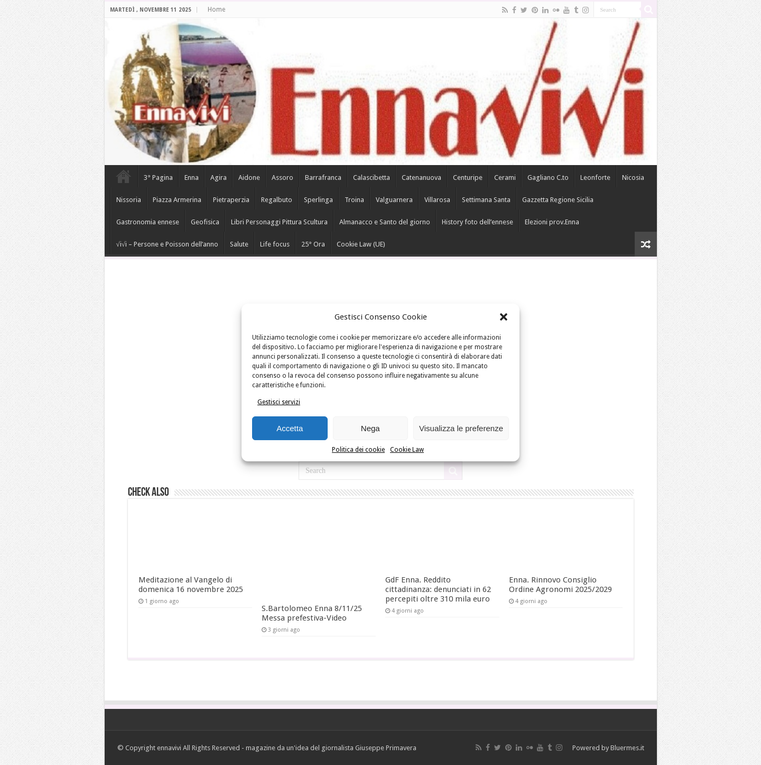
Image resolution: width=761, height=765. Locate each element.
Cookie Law (407, 449)
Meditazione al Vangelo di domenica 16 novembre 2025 (190, 584)
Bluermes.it (627, 748)
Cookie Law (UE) (361, 244)
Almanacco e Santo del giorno (384, 222)
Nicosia (633, 177)
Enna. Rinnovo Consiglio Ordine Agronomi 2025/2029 (560, 584)
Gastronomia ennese (147, 222)
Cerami (505, 177)
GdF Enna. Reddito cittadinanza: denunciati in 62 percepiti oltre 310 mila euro (438, 589)
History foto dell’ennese (477, 222)
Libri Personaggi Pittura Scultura (279, 222)
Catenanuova (421, 177)
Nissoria (128, 200)
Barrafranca (323, 177)
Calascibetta (371, 177)
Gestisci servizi (278, 402)
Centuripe (467, 177)
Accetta (289, 428)
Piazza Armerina (177, 200)
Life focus (275, 244)
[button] (503, 317)
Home (216, 9)
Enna (191, 177)
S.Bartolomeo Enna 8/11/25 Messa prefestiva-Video (312, 613)
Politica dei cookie (358, 449)
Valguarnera (394, 200)
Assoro (282, 177)
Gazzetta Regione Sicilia (557, 200)
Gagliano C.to (548, 177)
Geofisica (205, 222)
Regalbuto (276, 200)
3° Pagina (158, 177)
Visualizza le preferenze (461, 428)
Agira (218, 177)
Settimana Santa (486, 200)
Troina (354, 200)
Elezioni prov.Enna (552, 222)
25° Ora (313, 244)
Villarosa (437, 200)
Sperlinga (318, 200)
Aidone (249, 177)
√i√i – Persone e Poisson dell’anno (167, 244)
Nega (370, 428)
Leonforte (595, 177)
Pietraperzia (231, 200)
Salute (239, 244)
